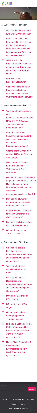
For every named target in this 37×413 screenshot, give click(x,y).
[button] (18, 32)
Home (5, 399)
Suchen (3, 386)
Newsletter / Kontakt (18, 404)
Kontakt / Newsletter (17, 399)
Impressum (30, 399)
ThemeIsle (25, 408)
